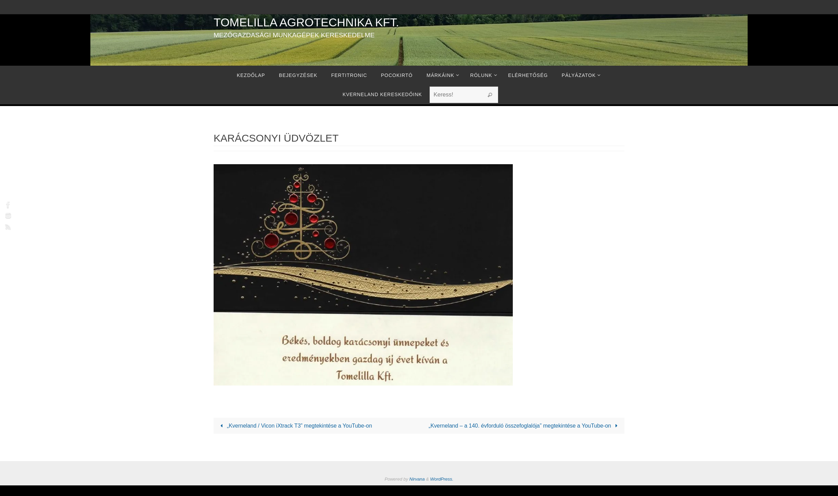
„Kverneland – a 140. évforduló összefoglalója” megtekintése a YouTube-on (524, 426)
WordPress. (442, 479)
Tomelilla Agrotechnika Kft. (306, 22)
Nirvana (417, 479)
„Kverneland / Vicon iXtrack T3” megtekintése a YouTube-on (295, 426)
